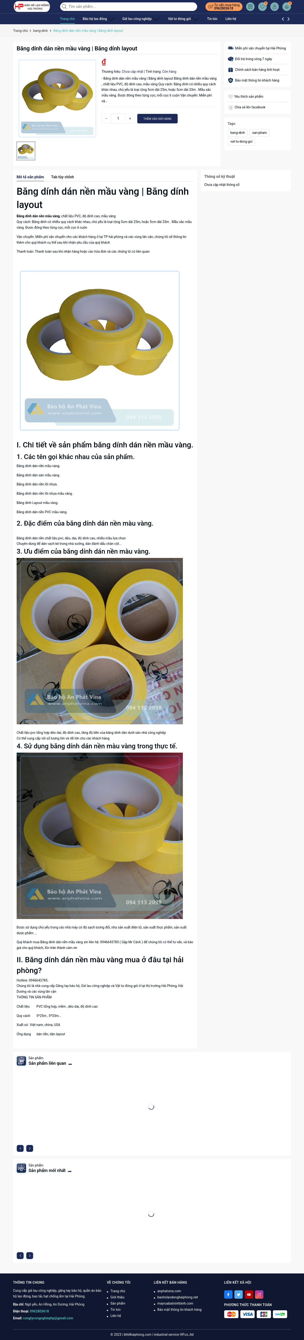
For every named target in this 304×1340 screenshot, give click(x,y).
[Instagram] (259, 1294)
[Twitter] (238, 1294)
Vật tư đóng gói (173, 19)
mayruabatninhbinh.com (175, 1303)
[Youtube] (249, 1294)
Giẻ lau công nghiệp (135, 19)
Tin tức (200, 19)
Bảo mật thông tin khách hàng (179, 1309)
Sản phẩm (117, 1303)
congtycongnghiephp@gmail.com (48, 1318)
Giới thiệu (117, 1297)
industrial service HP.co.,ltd (174, 1334)
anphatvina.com (169, 1291)
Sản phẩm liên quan (47, 1063)
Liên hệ (219, 19)
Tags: (232, 124)
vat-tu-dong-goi (241, 141)
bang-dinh (237, 133)
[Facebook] (228, 1294)
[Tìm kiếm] (65, 6)
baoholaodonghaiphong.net (177, 1297)
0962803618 (223, 8)
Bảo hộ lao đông (97, 19)
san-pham (259, 133)
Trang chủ (67, 19)
